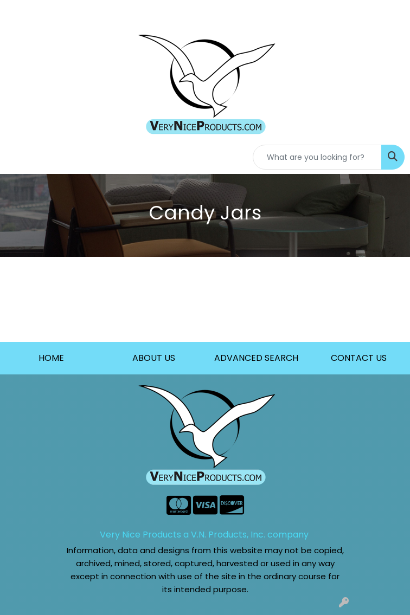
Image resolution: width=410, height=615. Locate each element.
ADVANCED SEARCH (256, 358)
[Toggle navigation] (16, 157)
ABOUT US (153, 358)
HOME (51, 358)
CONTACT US (359, 358)
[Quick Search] (317, 157)
